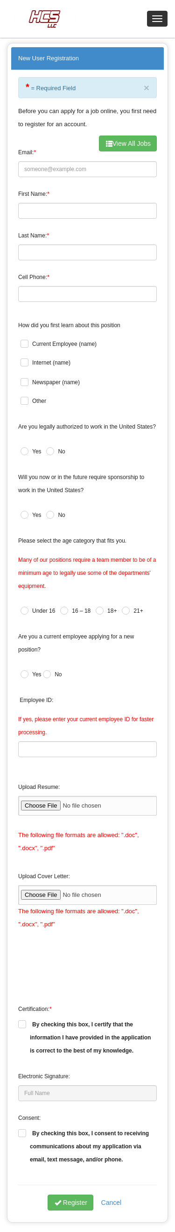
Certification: (33, 1009)
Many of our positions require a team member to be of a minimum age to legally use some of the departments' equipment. (87, 573)
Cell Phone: (32, 277)
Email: (26, 152)
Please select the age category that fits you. (72, 540)
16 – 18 (81, 611)
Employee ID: (36, 700)
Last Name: (32, 235)
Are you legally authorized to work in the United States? (87, 426)
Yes (37, 451)
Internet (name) (51, 362)
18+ (112, 611)
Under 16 (43, 611)
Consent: (29, 1118)
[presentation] (89, 961)
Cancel (111, 1202)
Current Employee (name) (64, 344)
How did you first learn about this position (69, 325)
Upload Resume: (39, 787)
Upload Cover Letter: (44, 876)
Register (71, 1202)
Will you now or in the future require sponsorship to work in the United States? (81, 484)
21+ (138, 611)
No (61, 451)
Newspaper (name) (56, 382)
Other (39, 401)
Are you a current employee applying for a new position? (76, 643)
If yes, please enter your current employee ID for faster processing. (86, 726)
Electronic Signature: (44, 1076)
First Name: (32, 194)
